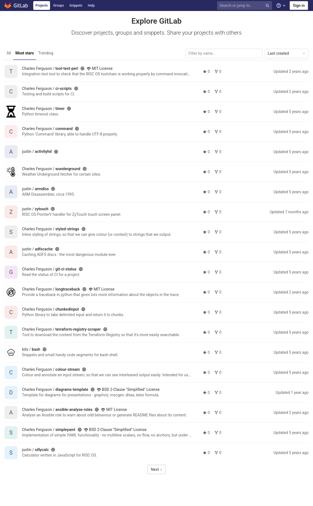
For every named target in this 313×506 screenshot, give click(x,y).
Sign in (299, 5)
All (9, 53)
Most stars (24, 53)
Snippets (75, 5)
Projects (41, 5)
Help (91, 5)
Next (156, 469)
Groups (58, 5)
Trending (45, 53)
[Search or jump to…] (245, 5)
